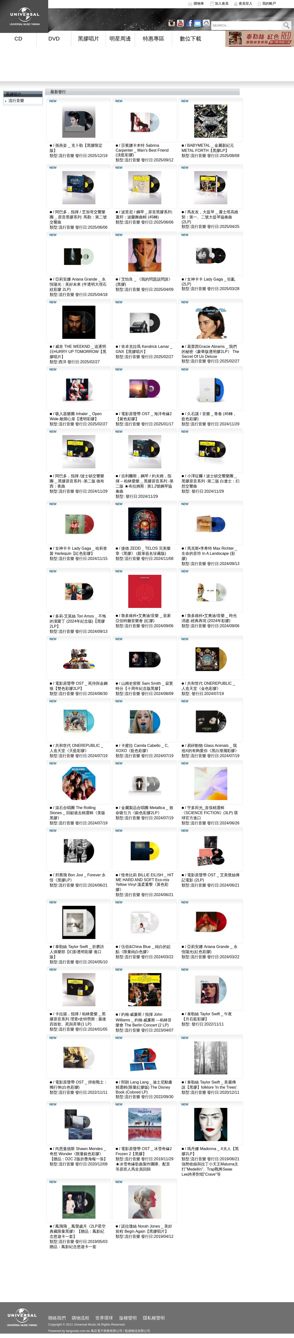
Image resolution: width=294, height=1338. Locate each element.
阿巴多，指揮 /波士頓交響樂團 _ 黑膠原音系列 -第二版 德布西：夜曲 (77, 481)
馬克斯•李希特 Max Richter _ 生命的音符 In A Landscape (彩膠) (209, 553)
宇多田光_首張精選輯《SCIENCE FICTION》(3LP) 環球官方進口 (210, 813)
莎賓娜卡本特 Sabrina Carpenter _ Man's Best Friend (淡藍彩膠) (142, 150)
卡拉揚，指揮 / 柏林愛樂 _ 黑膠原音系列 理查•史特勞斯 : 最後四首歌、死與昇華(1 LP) (78, 1019)
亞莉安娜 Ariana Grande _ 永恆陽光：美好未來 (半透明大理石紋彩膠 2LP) (78, 284)
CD (18, 39)
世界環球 (104, 1318)
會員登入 (245, 3)
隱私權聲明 (154, 1318)
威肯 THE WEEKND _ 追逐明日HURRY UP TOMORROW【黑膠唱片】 (78, 351)
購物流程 (80, 1318)
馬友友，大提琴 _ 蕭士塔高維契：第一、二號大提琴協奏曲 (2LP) (210, 217)
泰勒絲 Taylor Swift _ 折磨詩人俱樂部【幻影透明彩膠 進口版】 (77, 952)
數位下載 (190, 39)
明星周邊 (120, 39)
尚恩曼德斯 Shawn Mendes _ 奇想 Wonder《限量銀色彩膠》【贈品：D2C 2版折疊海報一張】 (78, 1154)
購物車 (199, 3)
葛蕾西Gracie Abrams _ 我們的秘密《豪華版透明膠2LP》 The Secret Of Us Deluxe (210, 351)
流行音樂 (16, 100)
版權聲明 (128, 1318)
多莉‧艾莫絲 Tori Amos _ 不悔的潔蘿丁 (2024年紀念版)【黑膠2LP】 (78, 621)
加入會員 (222, 3)
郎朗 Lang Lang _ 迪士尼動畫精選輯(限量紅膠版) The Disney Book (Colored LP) (144, 1087)
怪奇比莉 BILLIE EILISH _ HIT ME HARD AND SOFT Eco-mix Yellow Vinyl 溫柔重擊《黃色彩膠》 (145, 882)
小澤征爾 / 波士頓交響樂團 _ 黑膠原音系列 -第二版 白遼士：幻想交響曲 (210, 481)
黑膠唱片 (88, 39)
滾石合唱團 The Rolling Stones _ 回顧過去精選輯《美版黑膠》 (77, 813)
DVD (54, 39)
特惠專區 (153, 39)
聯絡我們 (57, 1318)
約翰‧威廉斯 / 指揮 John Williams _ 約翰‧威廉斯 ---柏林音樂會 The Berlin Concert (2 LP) (144, 1019)
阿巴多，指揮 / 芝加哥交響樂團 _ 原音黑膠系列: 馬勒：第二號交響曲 (78, 217)
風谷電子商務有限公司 (106, 1331)
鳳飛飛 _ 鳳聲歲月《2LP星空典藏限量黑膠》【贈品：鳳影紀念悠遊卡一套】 (77, 1231)
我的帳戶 (269, 3)
